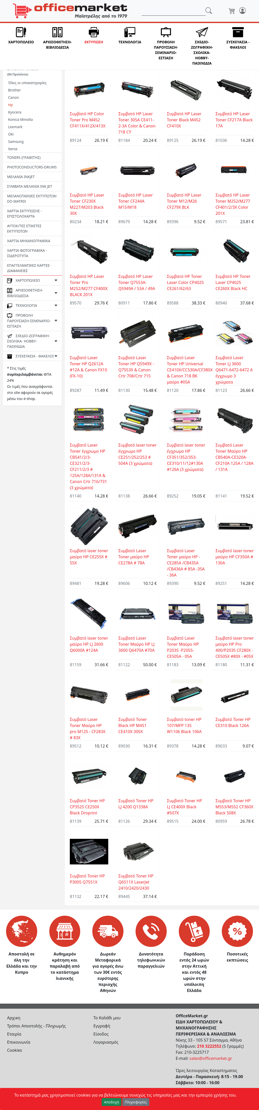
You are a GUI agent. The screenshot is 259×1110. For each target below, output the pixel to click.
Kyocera (14, 112)
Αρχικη (13, 1018)
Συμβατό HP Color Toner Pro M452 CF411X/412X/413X (87, 120)
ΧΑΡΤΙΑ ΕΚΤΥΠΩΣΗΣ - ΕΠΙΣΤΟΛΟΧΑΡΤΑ (24, 213)
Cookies (14, 1050)
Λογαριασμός (105, 1042)
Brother (14, 90)
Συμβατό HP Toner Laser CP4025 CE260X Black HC (232, 282)
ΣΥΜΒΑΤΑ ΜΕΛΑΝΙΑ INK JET (29, 186)
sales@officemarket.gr (210, 1058)
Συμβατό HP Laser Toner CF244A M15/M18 (135, 201)
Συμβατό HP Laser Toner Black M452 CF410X (184, 120)
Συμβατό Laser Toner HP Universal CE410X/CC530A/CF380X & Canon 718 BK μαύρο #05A (190, 370)
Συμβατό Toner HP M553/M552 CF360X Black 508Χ (234, 807)
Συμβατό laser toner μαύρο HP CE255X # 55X (89, 557)
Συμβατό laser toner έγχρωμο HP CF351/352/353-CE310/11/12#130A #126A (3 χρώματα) (186, 457)
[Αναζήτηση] (174, 11)
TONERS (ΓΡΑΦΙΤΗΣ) (23, 157)
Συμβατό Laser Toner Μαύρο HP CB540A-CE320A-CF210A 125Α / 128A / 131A (234, 457)
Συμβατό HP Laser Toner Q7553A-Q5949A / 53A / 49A (136, 282)
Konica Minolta (20, 119)
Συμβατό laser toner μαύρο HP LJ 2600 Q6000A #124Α (89, 644)
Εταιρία (14, 1034)
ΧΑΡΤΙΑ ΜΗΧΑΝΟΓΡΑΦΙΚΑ (28, 240)
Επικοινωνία (18, 1042)
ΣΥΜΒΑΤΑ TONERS (22, 71)
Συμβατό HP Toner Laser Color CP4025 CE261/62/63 (185, 282)
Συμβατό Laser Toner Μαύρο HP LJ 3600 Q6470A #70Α (136, 644)
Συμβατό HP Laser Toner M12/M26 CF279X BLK (184, 201)
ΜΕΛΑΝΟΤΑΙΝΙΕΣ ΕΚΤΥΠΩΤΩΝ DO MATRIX (31, 199)
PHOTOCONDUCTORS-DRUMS (32, 167)
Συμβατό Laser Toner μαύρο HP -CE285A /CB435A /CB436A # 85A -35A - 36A (186, 563)
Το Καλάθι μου (107, 1018)
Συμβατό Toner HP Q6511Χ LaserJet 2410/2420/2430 (135, 882)
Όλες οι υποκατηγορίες (27, 82)
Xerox (12, 148)
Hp (10, 104)
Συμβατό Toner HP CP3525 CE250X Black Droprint (87, 807)
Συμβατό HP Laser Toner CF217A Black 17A (234, 120)
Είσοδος (101, 1034)
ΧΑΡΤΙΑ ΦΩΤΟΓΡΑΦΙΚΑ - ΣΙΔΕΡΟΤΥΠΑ (27, 253)
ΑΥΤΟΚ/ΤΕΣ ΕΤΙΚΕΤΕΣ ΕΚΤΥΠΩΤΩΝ (24, 228)
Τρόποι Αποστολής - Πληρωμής (36, 1026)
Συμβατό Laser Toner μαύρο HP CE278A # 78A (133, 557)
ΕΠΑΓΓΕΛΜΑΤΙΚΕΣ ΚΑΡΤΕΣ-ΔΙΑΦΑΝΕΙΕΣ (29, 268)
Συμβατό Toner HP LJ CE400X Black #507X (184, 807)
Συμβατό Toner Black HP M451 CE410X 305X (132, 725)
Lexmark (15, 126)
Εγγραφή (101, 1026)
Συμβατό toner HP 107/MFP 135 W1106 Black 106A (184, 725)
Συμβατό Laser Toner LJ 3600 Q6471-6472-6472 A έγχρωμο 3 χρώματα (234, 370)
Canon (13, 97)
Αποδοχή (111, 1102)
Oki (11, 134)
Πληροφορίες (136, 1102)
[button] (21, 46)
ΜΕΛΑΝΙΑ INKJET (21, 176)
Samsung (16, 141)
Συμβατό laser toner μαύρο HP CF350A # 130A (234, 557)
